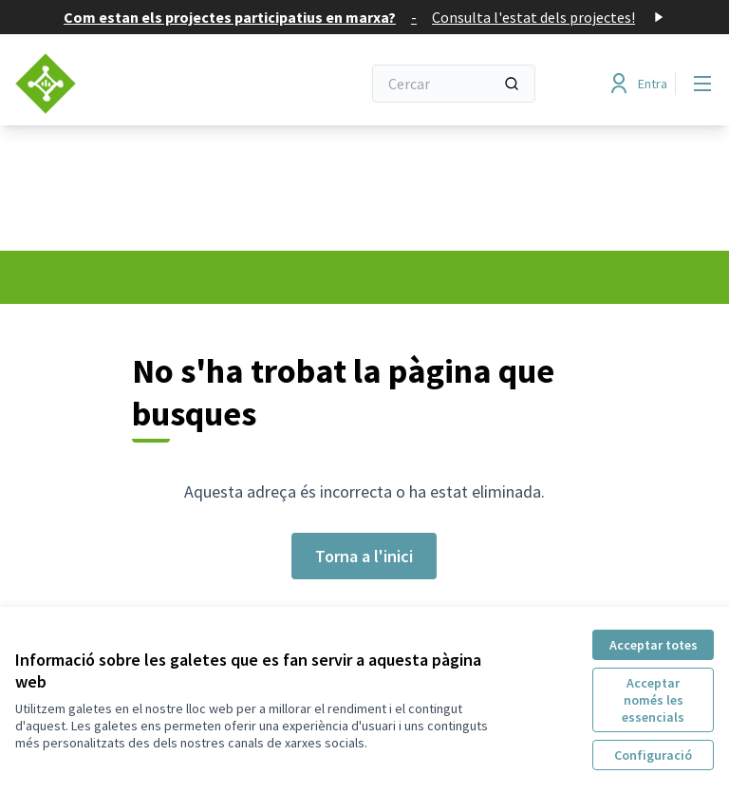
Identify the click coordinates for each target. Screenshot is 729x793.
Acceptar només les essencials (653, 700)
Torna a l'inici (364, 556)
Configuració (653, 755)
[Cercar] (453, 84)
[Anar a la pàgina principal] (141, 83)
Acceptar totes (653, 644)
